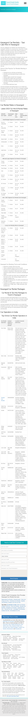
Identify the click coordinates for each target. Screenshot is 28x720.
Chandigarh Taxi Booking (19, 609)
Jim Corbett (9, 665)
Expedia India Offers (7, 655)
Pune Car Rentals (15, 606)
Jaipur (19, 663)
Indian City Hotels (5, 700)
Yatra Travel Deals (14, 658)
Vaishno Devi (9, 667)
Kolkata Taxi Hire (5, 610)
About (21, 702)
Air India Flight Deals (7, 636)
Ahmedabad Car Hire (15, 610)
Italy (12, 674)
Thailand (9, 678)
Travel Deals (3, 9)
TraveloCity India (6, 658)
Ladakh (19, 667)
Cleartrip (4, 654)
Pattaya (18, 678)
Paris (12, 673)
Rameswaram (10, 628)
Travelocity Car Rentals (15, 601)
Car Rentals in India (11, 604)
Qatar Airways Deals (7, 649)
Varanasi (15, 663)
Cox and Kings (10, 654)
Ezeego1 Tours (15, 655)
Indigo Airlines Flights (16, 636)
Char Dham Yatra (7, 624)
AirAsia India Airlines (13, 637)
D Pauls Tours (17, 654)
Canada (19, 676)
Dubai (23, 674)
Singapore (22, 675)
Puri (23, 627)
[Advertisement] (14, 27)
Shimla (17, 664)
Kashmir (14, 667)
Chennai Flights (14, 640)
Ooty (9, 668)
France (4, 674)
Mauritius (14, 676)
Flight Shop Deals (6, 657)
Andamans (5, 668)
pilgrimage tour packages (8, 621)
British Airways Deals (16, 646)
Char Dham (15, 701)
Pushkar (4, 664)
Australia (4, 675)
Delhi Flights (15, 638)
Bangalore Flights (6, 640)
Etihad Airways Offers (7, 647)
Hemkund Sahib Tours (17, 625)
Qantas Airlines (14, 648)
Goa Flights (21, 640)
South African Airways (16, 649)
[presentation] (12, 573)
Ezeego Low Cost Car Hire (14, 602)
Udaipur (9, 664)
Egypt (19, 674)
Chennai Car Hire (8, 609)
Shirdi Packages (14, 627)
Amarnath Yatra (6, 627)
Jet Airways (5, 637)
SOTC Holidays (22, 657)
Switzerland (21, 673)
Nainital (4, 665)
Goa (4, 663)
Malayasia (5, 676)
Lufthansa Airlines (6, 648)
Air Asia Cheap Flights (17, 644)
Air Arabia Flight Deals (7, 644)
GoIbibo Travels (14, 657)
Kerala (7, 663)
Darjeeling (15, 665)
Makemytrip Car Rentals (7, 599)
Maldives (4, 678)
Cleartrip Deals (16, 599)
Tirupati (20, 627)
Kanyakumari (18, 628)
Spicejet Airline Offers (7, 638)
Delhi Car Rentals (21, 604)
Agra (11, 663)
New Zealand (10, 675)
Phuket (9, 676)
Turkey (15, 674)
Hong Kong (16, 675)
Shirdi (4, 667)
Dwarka (4, 628)
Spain (16, 673)
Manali (13, 664)
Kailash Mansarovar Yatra (17, 624)
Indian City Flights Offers (13, 700)
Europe (4, 673)
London (8, 673)
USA (23, 678)
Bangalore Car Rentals (11, 607)
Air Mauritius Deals (6, 646)
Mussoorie (22, 664)
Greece (8, 674)
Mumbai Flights (22, 638)
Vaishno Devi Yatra (7, 625)
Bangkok (14, 678)
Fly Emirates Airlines (17, 647)
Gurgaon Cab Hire (6, 606)
